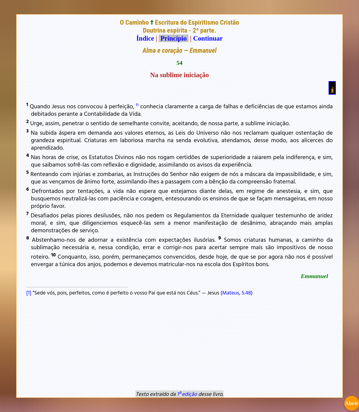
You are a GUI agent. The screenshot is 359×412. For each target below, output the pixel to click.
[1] (28, 292)
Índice (145, 38)
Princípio (173, 38)
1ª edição (187, 394)
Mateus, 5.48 (236, 292)
